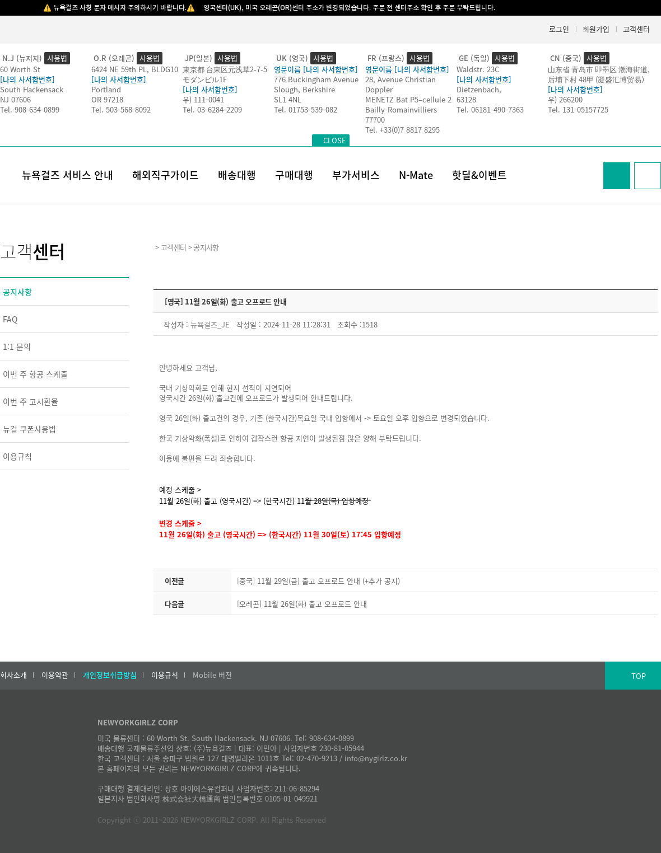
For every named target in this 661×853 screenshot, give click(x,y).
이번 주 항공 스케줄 (35, 373)
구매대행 (294, 174)
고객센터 (636, 29)
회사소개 (13, 675)
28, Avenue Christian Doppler (400, 84)
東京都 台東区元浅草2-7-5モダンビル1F (225, 74)
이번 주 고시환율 (30, 401)
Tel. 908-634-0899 (29, 109)
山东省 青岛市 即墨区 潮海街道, (599, 69)
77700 (375, 119)
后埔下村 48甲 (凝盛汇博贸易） (598, 79)
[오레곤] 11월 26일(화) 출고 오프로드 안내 (302, 603)
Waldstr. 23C (478, 69)
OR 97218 (107, 99)
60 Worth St (20, 69)
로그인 (559, 29)
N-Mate (416, 174)
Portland (106, 89)
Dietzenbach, (479, 89)
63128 (466, 99)
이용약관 (54, 675)
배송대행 (237, 174)
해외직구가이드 (165, 174)
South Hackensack (31, 89)
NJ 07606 (15, 99)
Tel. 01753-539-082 (305, 109)
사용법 (57, 58)
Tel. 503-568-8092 (121, 109)
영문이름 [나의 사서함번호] (316, 69)
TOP (638, 676)
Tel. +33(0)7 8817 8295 (402, 129)
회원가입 (596, 29)
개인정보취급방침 (110, 675)
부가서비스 (356, 174)
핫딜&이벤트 (479, 174)
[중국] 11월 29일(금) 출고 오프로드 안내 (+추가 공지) (318, 580)
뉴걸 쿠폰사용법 (29, 428)
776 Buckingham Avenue (316, 79)
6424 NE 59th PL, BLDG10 (134, 69)
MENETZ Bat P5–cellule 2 (408, 99)
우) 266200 (565, 99)
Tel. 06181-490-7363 (490, 109)
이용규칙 (17, 456)
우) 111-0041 (203, 99)
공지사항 (17, 291)
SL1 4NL (287, 99)
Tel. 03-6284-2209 (212, 109)
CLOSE (334, 140)
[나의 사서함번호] (27, 79)
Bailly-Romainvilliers (401, 109)
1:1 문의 (17, 346)
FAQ (10, 319)
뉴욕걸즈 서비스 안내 (67, 174)
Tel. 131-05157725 (578, 109)
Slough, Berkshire (304, 89)
